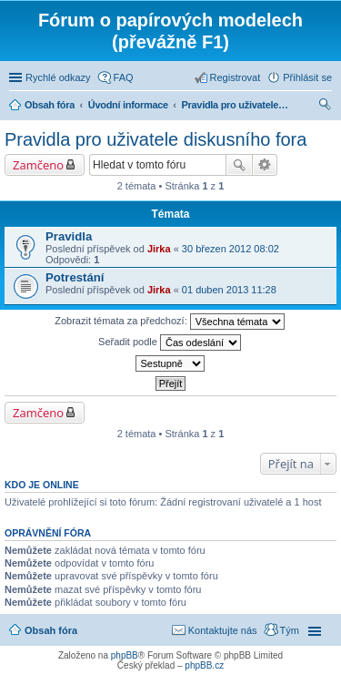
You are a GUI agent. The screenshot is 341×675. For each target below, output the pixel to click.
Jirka (159, 248)
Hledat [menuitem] (325, 106)
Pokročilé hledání (265, 165)
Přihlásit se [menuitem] (307, 77)
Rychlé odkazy (58, 77)
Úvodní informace (128, 104)
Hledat (239, 165)
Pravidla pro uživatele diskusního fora (236, 104)
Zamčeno (38, 165)
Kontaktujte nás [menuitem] (222, 630)
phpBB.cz (204, 665)
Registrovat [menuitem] (235, 77)
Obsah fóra (50, 104)
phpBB (124, 655)
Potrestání (75, 277)
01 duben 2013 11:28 (229, 289)
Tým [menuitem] (289, 630)
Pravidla (68, 236)
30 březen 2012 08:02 (230, 248)
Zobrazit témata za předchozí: (170, 321)
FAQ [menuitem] (124, 77)
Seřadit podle (169, 342)
